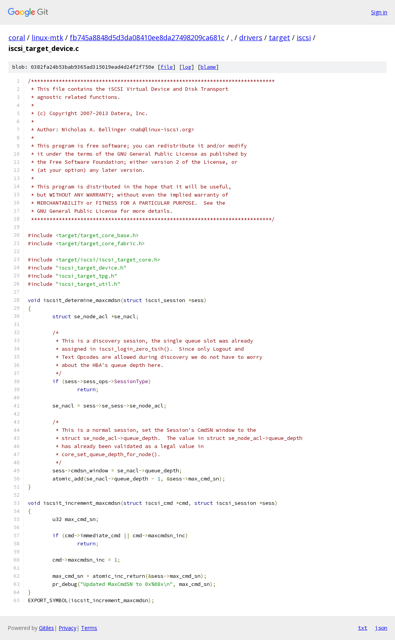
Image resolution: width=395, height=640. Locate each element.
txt (362, 627)
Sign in (379, 12)
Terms (89, 628)
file (166, 67)
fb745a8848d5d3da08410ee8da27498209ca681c (147, 37)
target (279, 37)
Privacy (67, 628)
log (186, 67)
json (381, 627)
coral (16, 37)
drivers (250, 37)
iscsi (304, 37)
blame (208, 67)
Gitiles (46, 628)
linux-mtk (47, 37)
